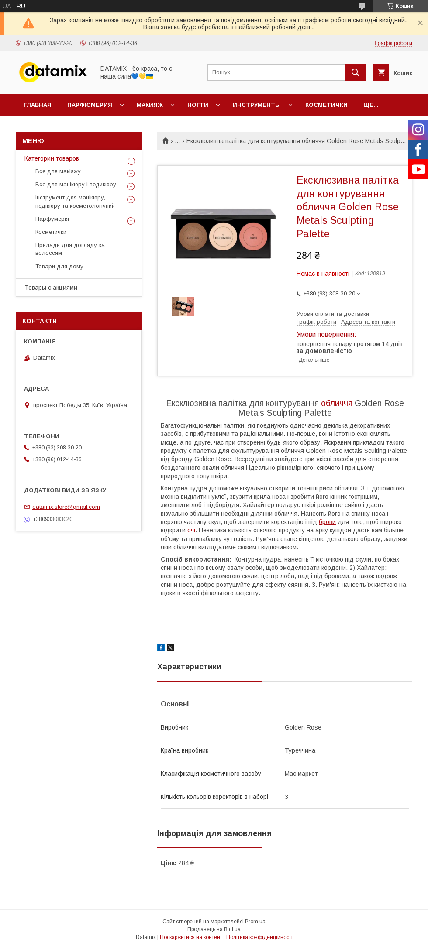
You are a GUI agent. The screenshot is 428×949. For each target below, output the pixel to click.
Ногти (197, 105)
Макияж (150, 105)
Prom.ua (255, 921)
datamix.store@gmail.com (66, 507)
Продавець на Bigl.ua (214, 929)
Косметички (326, 105)
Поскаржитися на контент (191, 937)
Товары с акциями (50, 287)
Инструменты (257, 105)
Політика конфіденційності (259, 937)
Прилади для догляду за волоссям (70, 249)
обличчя (336, 403)
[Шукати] (355, 72)
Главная (38, 105)
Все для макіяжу (58, 171)
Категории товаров (51, 158)
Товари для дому (59, 266)
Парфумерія (52, 219)
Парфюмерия (89, 105)
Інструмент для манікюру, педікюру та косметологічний (75, 201)
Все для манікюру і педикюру (75, 184)
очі (191, 530)
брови (327, 521)
